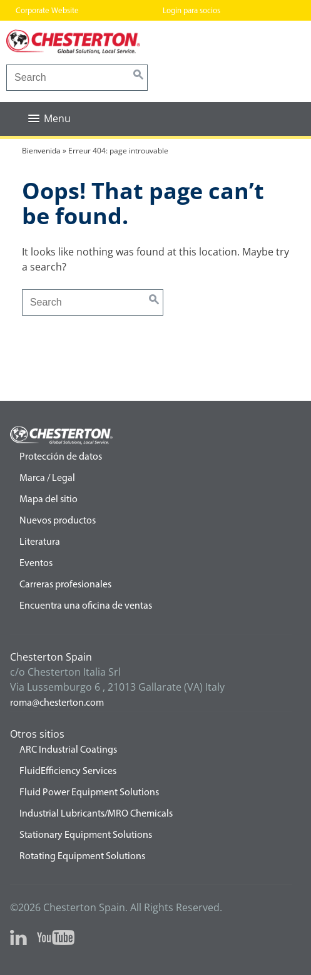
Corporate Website (47, 11)
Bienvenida (41, 150)
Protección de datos (60, 457)
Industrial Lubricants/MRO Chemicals (96, 814)
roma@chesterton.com (57, 703)
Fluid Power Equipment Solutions (89, 793)
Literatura (39, 542)
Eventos (36, 564)
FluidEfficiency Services (67, 771)
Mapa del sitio (48, 500)
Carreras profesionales (65, 585)
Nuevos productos (57, 521)
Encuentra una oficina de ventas (85, 606)
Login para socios (191, 11)
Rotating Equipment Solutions (82, 857)
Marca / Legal (47, 478)
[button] (49, 118)
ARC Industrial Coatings (68, 750)
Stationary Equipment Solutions (85, 835)
